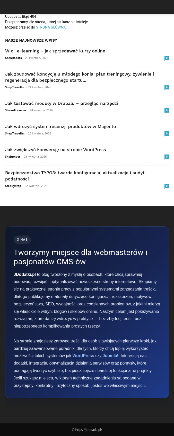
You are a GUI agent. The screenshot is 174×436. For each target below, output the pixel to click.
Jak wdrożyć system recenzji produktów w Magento (60, 126)
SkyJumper (12, 156)
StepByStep (13, 186)
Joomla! (110, 355)
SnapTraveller (15, 87)
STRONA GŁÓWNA (51, 27)
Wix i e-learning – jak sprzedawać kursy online (55, 50)
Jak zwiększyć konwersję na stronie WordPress (55, 149)
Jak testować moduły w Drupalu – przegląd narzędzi (61, 103)
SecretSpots (13, 58)
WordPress (83, 355)
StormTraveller (15, 110)
